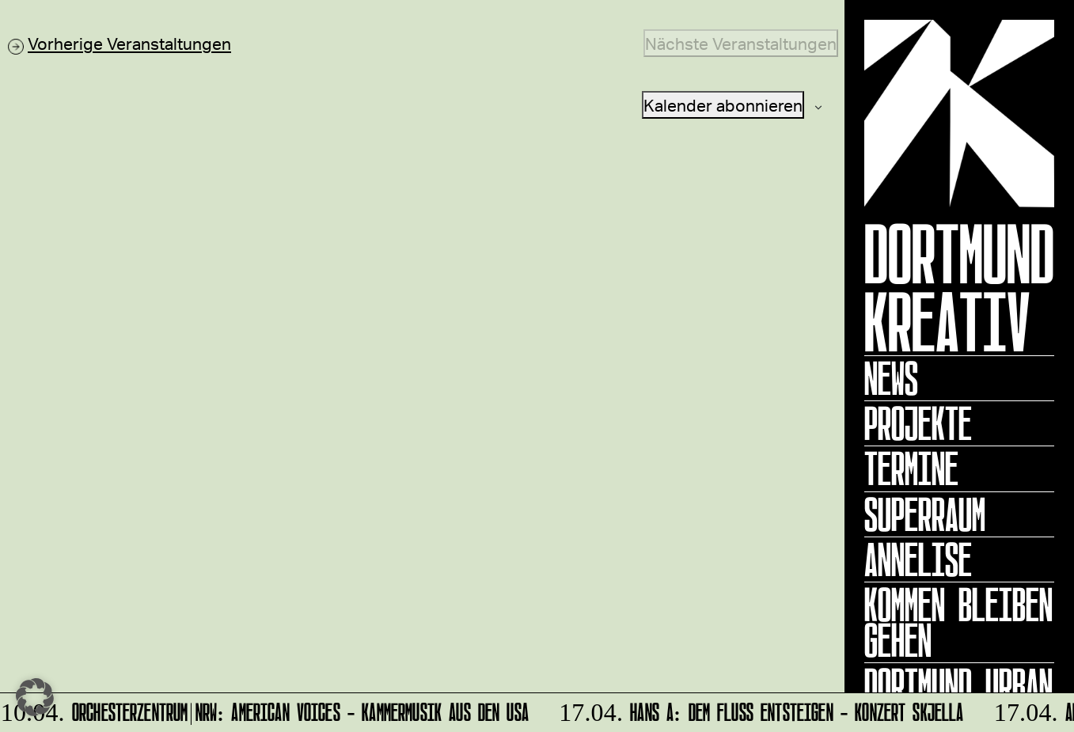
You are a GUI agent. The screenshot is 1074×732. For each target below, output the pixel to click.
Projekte (918, 423)
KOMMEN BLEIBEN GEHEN (958, 622)
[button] (35, 697)
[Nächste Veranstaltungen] (740, 43)
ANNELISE (918, 559)
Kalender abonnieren (723, 105)
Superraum (924, 514)
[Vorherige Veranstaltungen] (119, 43)
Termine (911, 468)
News (891, 378)
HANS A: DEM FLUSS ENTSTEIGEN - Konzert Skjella (760, 709)
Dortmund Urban (958, 685)
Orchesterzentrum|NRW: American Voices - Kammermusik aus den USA (266, 709)
